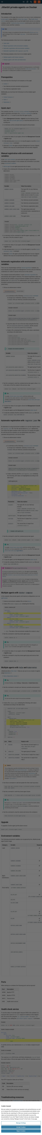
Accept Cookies (21, 1127)
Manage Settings (21, 1123)
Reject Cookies (21, 1131)
